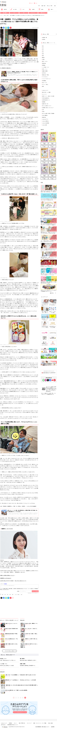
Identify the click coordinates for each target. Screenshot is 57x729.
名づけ (22, 9)
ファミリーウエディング (46, 78)
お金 (43, 109)
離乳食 (41, 9)
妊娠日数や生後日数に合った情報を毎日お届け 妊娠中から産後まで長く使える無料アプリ (20, 709)
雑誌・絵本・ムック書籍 (46, 92)
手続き (43, 111)
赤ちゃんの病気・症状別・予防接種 (48, 113)
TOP (39, 5)
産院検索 (43, 101)
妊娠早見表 (4, 9)
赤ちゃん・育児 (49, 5)
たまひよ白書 (44, 124)
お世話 (43, 59)
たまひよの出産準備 (45, 123)
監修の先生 (44, 117)
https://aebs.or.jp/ (48, 391)
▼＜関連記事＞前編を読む (5, 68)
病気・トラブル (44, 61)
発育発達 (43, 65)
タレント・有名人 (17, 594)
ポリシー (15, 723)
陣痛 (31, 293)
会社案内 (52, 726)
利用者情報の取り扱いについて (12, 724)
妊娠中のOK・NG (45, 103)
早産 (14, 223)
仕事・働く (44, 72)
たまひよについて (45, 90)
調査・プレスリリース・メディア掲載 (39, 723)
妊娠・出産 (43, 5)
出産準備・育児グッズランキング (47, 107)
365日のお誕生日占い (45, 98)
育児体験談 (44, 80)
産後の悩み (44, 63)
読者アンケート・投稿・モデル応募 (48, 96)
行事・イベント (44, 69)
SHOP (31, 3)
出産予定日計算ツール (46, 99)
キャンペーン (33, 12)
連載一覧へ (52, 293)
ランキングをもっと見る (9, 650)
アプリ (14, 12)
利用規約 (10, 723)
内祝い (36, 3)
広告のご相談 (50, 723)
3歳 (1, 60)
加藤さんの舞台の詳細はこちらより (7, 575)
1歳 (42, 47)
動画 (43, 86)
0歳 (2, 594)
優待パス (50, 9)
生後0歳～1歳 (44, 37)
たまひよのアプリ (45, 119)
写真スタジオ (43, 12)
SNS (23, 12)
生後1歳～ (44, 39)
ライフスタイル (44, 76)
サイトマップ (29, 723)
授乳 (43, 55)
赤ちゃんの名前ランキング (46, 105)
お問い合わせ (3, 724)
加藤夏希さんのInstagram (5, 578)
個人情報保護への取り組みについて (42, 726)
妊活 (55, 5)
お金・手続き (13, 9)
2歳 (11, 561)
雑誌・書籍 (4, 12)
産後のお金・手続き (45, 74)
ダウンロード (20, 712)
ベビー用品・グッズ (45, 67)
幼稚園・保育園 (44, 71)
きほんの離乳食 (44, 115)
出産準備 (31, 9)
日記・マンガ (44, 82)
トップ (1, 15)
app (21, 594)
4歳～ (12, 594)
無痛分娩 (2, 285)
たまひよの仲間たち (45, 121)
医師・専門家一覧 (22, 723)
